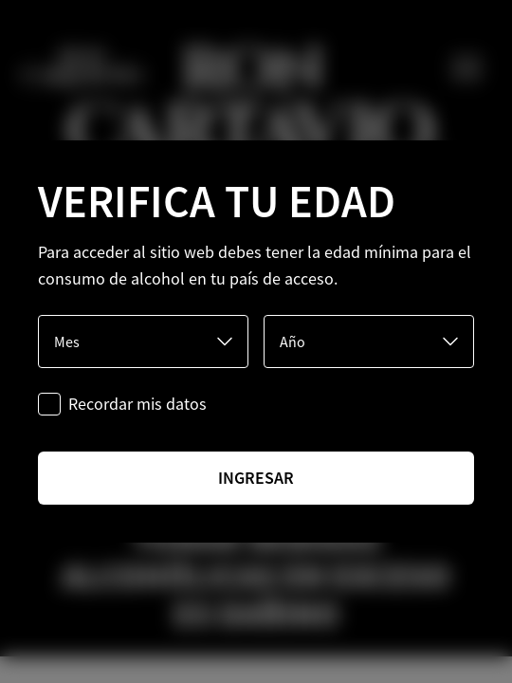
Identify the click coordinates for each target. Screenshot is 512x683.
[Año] (369, 341)
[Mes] (143, 341)
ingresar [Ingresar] (256, 478)
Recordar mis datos (137, 404)
